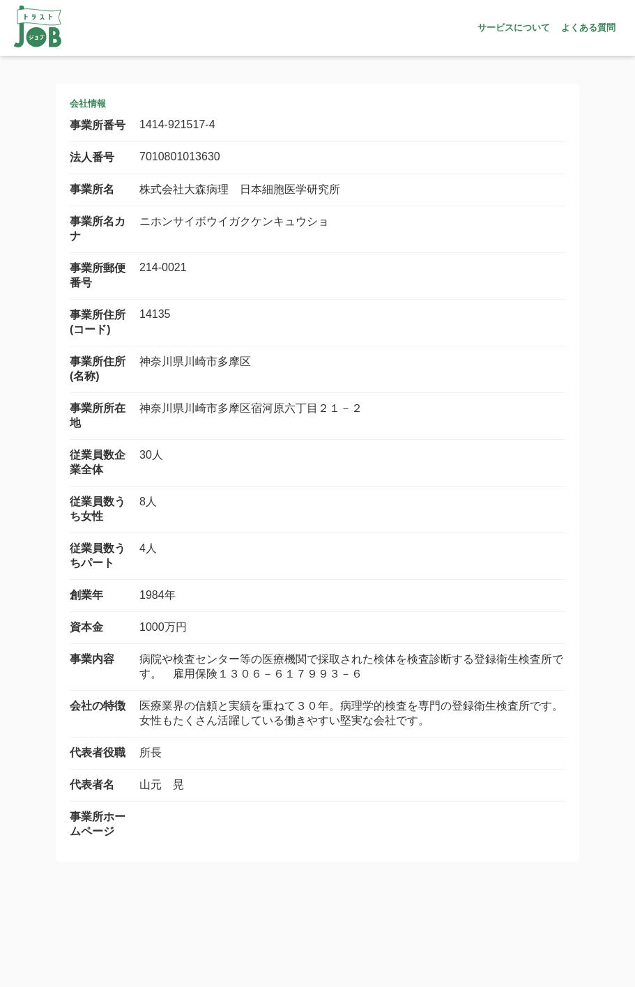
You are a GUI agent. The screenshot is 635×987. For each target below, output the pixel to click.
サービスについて (513, 27)
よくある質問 (588, 27)
